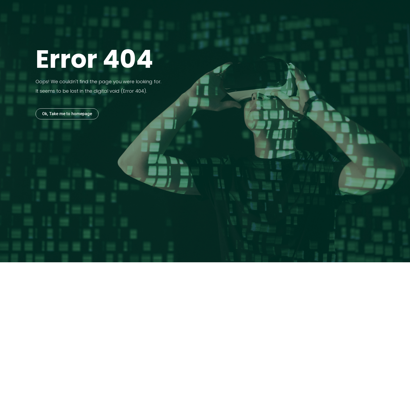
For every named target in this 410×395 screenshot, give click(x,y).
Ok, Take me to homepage (67, 113)
